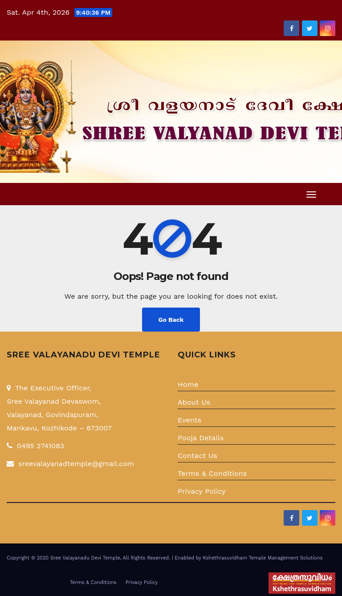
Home (188, 384)
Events (189, 420)
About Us (194, 402)
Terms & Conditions (212, 473)
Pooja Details (201, 438)
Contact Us (197, 455)
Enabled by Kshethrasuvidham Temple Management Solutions (248, 558)
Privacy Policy (202, 491)
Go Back (171, 319)
